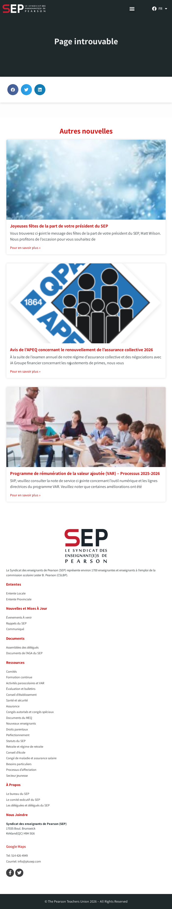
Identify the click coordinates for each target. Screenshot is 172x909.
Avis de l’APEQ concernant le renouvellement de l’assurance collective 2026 (81, 349)
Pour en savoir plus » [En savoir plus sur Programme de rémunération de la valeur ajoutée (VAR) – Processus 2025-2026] (25, 495)
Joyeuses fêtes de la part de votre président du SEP (59, 226)
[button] (132, 9)
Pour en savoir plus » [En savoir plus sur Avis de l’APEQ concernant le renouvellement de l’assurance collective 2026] (25, 371)
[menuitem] (163, 8)
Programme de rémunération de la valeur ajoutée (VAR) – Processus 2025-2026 (85, 473)
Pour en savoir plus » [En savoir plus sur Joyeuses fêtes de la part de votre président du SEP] (25, 247)
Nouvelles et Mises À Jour (26, 608)
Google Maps (16, 846)
